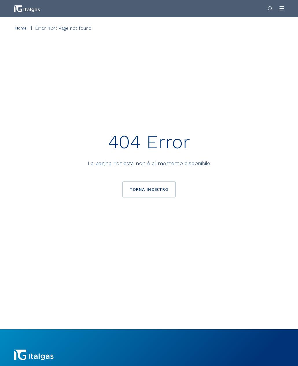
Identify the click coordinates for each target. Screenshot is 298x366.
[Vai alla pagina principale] (27, 8)
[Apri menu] (281, 9)
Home (21, 28)
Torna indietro (149, 189)
